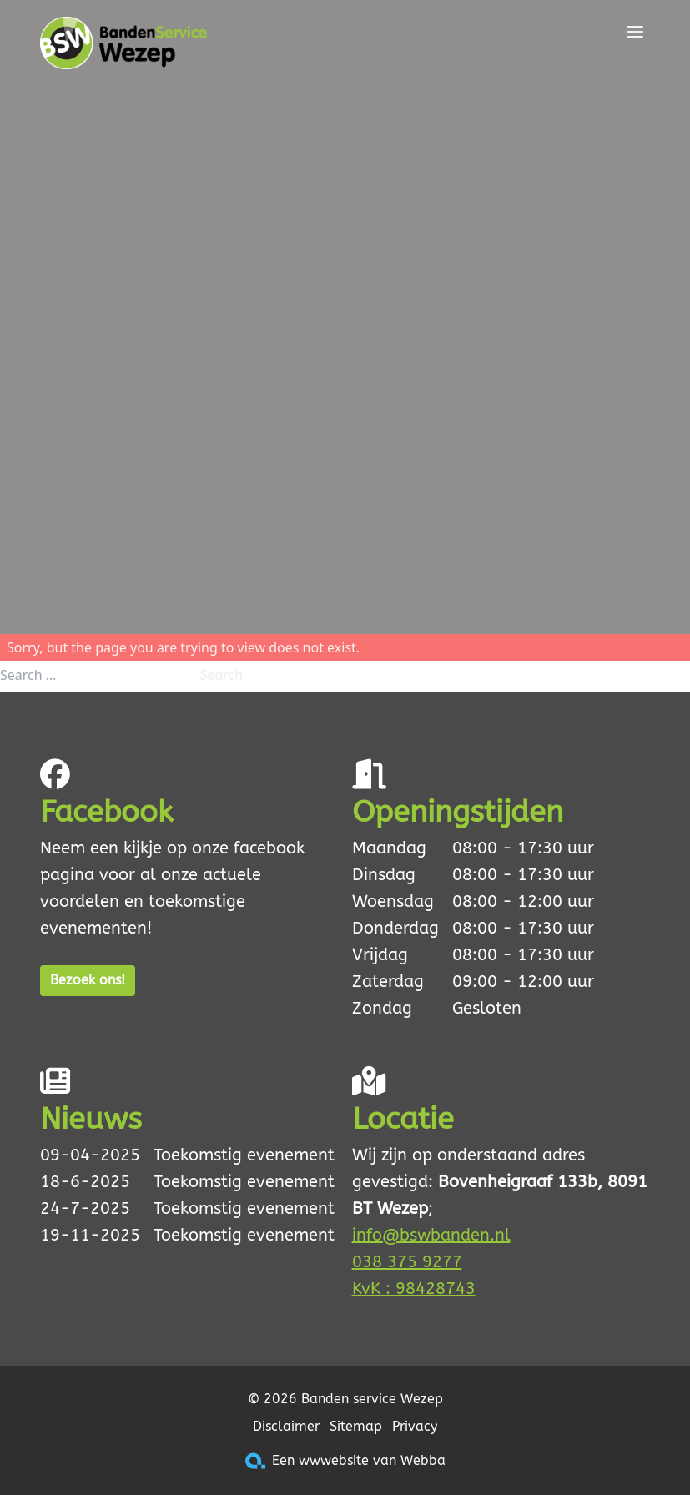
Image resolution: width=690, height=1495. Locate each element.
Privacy (414, 1426)
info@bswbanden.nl (431, 1235)
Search (220, 675)
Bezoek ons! (87, 980)
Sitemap (356, 1426)
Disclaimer (286, 1426)
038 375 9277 (407, 1261)
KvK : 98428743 (414, 1288)
